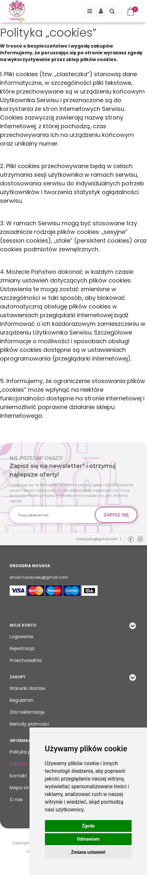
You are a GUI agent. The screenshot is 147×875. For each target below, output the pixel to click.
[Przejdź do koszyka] (132, 11)
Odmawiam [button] (88, 839)
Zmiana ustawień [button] (88, 852)
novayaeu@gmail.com (96, 538)
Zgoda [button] (88, 825)
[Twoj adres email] (52, 515)
